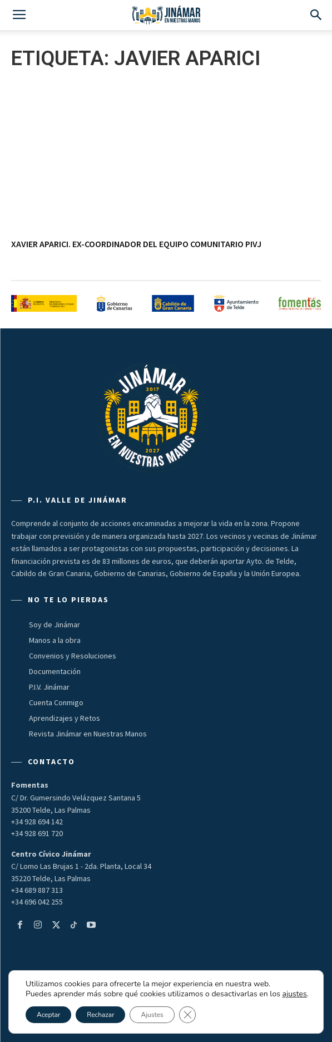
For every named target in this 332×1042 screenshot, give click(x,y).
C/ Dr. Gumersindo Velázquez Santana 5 (76, 798)
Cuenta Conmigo (56, 702)
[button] (316, 15)
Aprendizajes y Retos (64, 718)
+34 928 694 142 (37, 822)
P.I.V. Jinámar (49, 687)
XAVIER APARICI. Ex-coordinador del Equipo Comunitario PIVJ (136, 243)
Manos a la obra (55, 640)
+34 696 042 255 (37, 902)
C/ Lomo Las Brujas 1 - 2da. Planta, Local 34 (81, 866)
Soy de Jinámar (54, 625)
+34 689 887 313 (37, 890)
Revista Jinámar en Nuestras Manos (88, 734)
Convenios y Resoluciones (72, 656)
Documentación (55, 671)
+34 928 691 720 (37, 833)
